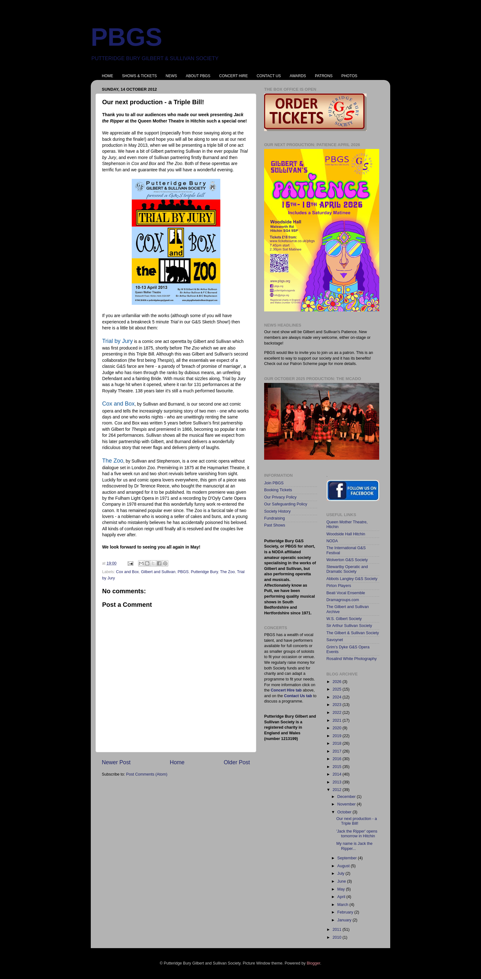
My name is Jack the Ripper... (354, 846)
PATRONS (324, 76)
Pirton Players (339, 585)
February (345, 912)
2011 (338, 929)
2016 (338, 759)
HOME (107, 76)
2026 (338, 682)
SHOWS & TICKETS (139, 76)
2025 (338, 689)
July (341, 873)
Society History (277, 511)
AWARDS (298, 76)
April (341, 897)
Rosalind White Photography (352, 659)
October (344, 812)
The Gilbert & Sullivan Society (353, 633)
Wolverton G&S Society (347, 560)
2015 (338, 767)
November (347, 804)
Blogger (313, 963)
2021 (338, 720)
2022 (338, 712)
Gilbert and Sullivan (158, 572)
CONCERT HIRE (233, 76)
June (342, 881)
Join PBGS (274, 483)
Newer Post (116, 762)
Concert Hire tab (286, 690)
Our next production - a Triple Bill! (356, 821)
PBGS (126, 37)
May (341, 889)
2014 (338, 774)
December (347, 796)
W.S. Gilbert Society (344, 619)
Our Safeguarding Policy (285, 504)
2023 (338, 705)
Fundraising (274, 518)
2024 (338, 697)
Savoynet (335, 640)
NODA (332, 541)
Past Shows (274, 525)
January (344, 920)
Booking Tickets (278, 490)
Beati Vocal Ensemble (346, 593)
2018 (338, 743)
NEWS (171, 76)
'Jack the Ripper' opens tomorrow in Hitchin (356, 833)
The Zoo (227, 572)
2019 (338, 736)
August (344, 866)
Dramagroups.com (343, 600)
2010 (338, 937)
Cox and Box (127, 572)
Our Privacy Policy (280, 497)
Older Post (237, 762)
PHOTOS (349, 76)
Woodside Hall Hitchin (346, 534)
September (347, 858)
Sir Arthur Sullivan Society (349, 625)
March (343, 904)
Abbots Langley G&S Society (352, 579)
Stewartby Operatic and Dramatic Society (347, 569)
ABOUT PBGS (198, 76)
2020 (338, 728)
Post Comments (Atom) (146, 774)
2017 (338, 751)
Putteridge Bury (204, 572)
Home (177, 762)
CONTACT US (269, 76)
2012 (338, 790)
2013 (338, 782)
